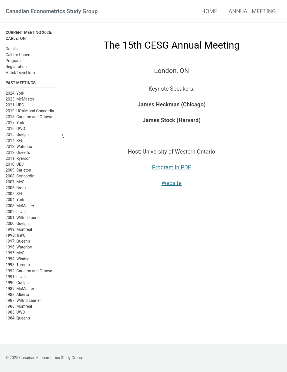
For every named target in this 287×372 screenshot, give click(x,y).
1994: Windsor (18, 259)
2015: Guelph (17, 134)
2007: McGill (16, 182)
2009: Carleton (18, 170)
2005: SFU (15, 193)
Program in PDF (171, 167)
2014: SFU (15, 140)
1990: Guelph (17, 282)
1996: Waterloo (19, 247)
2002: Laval (16, 211)
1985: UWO (15, 312)
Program (13, 60)
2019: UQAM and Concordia (30, 111)
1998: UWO (16, 235)
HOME (209, 11)
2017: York (15, 122)
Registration (16, 66)
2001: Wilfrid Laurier (23, 217)
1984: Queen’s (18, 318)
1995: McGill (16, 253)
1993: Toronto (18, 265)
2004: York (15, 199)
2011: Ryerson (18, 158)
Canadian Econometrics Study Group (52, 11)
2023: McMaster (20, 99)
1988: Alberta (17, 294)
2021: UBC (15, 105)
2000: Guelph (17, 223)
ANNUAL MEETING (252, 11)
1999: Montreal (19, 229)
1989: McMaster (20, 288)
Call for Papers (18, 55)
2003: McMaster (20, 206)
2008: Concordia (20, 176)
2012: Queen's (18, 152)
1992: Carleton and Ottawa (29, 271)
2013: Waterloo (19, 146)
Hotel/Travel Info (20, 72)
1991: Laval (16, 277)
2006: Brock (16, 188)
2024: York (15, 93)
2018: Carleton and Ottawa (29, 117)
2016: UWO (15, 128)
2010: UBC (15, 164)
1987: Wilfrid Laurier (23, 300)
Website (171, 183)
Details (12, 49)
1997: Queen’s (18, 241)
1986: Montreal (19, 306)
